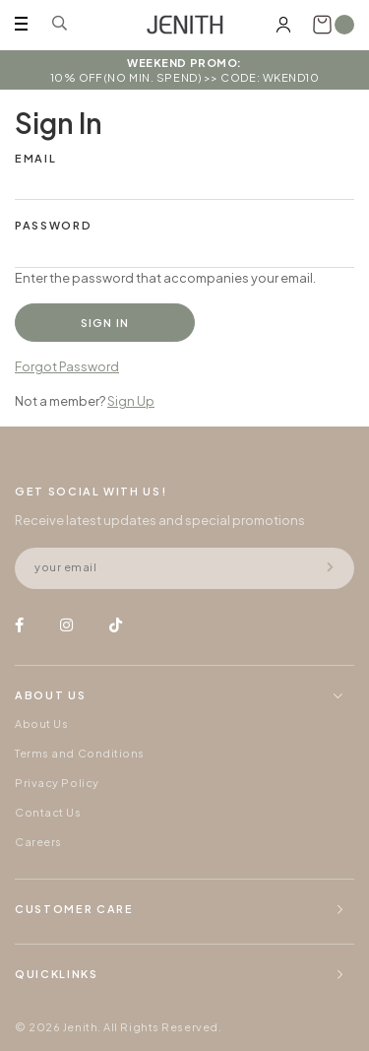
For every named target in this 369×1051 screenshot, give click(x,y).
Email (35, 158)
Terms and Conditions (80, 753)
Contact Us (48, 812)
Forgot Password (67, 366)
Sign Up (130, 401)
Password (53, 225)
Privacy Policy (57, 782)
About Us (41, 723)
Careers (38, 841)
